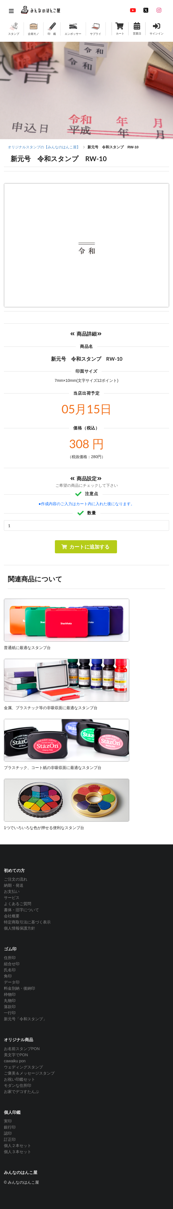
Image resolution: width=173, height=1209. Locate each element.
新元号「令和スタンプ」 (25, 1019)
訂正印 (10, 1139)
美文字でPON (16, 1055)
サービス (12, 897)
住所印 (10, 957)
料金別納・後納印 (19, 988)
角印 (8, 976)
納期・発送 (13, 885)
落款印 (10, 1006)
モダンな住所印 (17, 1085)
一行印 (10, 1013)
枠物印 (10, 994)
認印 (8, 1133)
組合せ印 (12, 964)
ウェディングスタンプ (23, 1067)
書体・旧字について (21, 910)
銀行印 (10, 1127)
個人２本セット (17, 1145)
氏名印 (10, 970)
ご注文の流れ (15, 879)
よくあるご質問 (17, 903)
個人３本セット (17, 1151)
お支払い (12, 891)
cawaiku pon (15, 1061)
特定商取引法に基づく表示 (27, 922)
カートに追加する (85, 547)
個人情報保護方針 (19, 928)
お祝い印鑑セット (19, 1079)
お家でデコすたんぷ (21, 1091)
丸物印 (10, 1000)
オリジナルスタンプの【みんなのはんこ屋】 (44, 147)
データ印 (12, 982)
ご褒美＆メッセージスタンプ (29, 1073)
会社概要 (12, 916)
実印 (8, 1121)
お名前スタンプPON (22, 1048)
